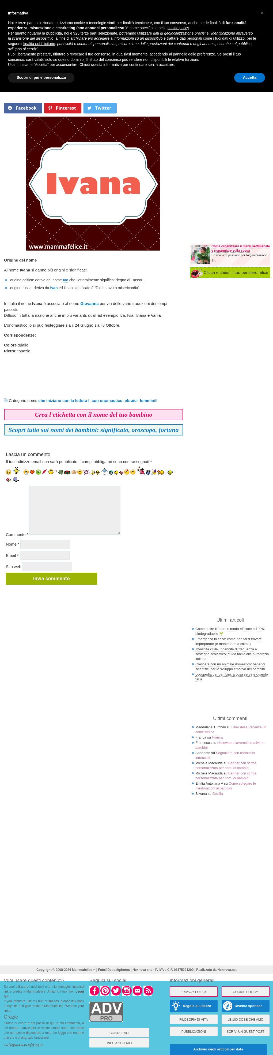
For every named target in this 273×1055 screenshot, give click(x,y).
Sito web (13, 566)
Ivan (54, 288)
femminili (148, 400)
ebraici (131, 400)
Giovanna (89, 303)
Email (12, 555)
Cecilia (218, 794)
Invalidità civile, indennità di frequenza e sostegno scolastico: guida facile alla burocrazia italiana (232, 654)
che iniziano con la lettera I (63, 400)
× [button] (262, 13)
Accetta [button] (249, 77)
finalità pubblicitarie (39, 44)
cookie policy (178, 28)
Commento (17, 534)
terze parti (89, 33)
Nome (12, 544)
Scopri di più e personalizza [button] (41, 77)
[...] (214, 260)
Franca (217, 737)
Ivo (65, 280)
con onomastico (107, 400)
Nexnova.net (227, 970)
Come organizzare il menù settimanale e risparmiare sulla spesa (240, 248)
